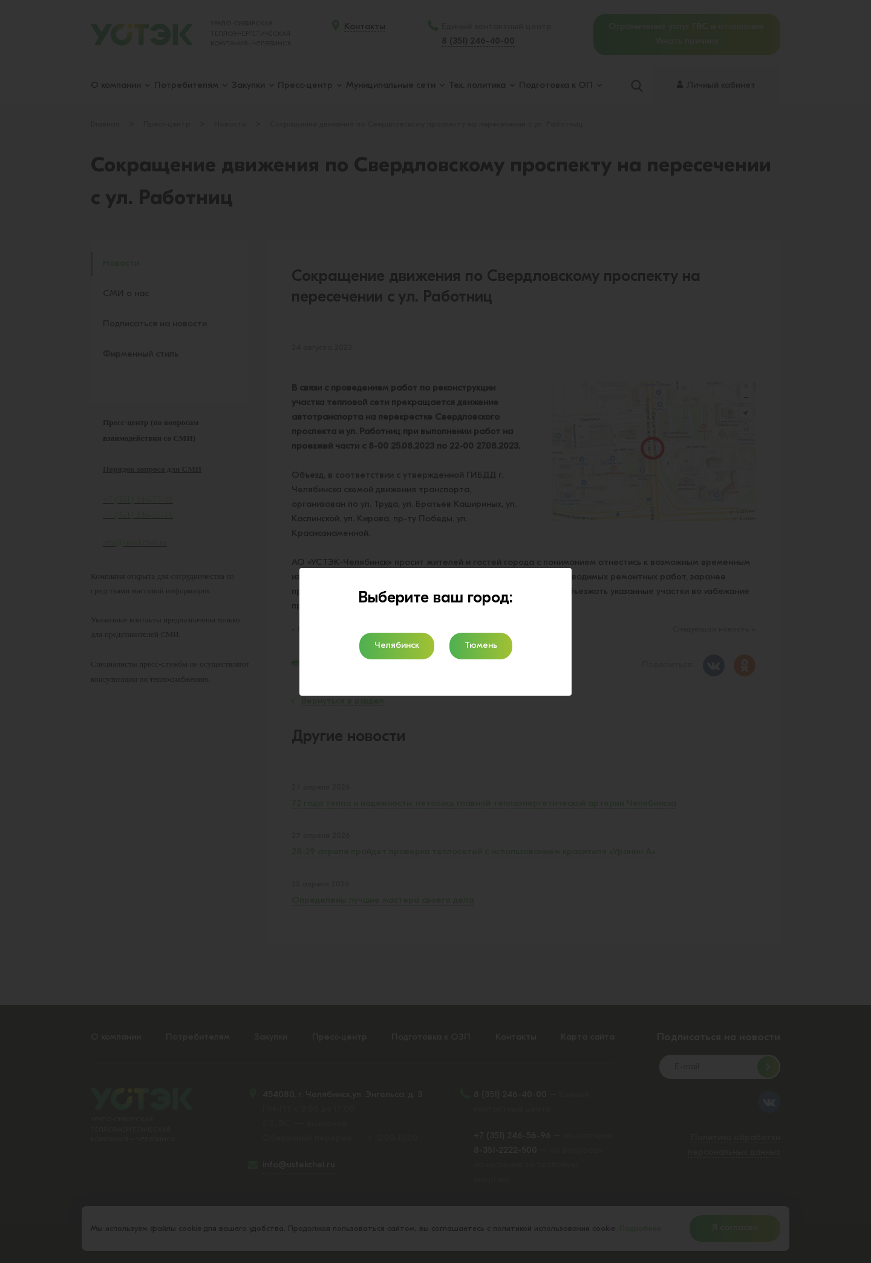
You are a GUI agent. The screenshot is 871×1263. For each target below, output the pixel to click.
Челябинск (396, 645)
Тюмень (481, 645)
